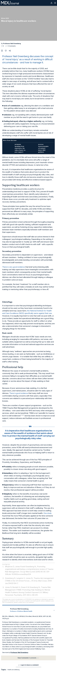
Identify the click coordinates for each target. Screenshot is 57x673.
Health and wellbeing (13, 669)
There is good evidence (18, 393)
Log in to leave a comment (30, 665)
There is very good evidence (13, 267)
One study (47, 513)
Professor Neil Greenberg (12, 43)
